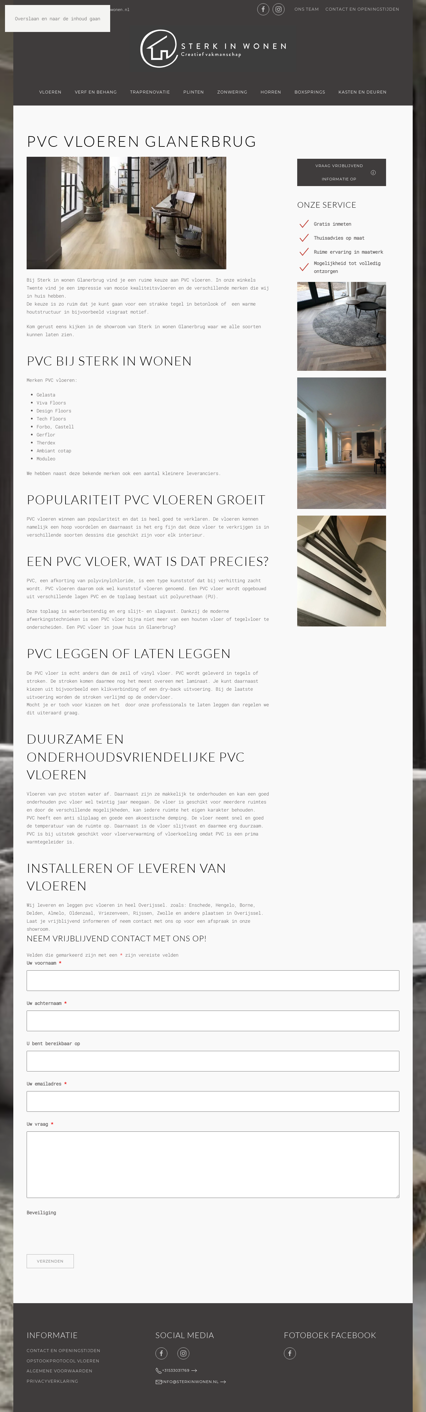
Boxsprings (310, 92)
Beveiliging (41, 1212)
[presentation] (77, 1233)
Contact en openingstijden (362, 9)
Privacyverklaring (52, 1381)
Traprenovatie (150, 92)
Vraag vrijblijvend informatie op (346, 172)
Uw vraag (40, 1124)
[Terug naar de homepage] (213, 48)
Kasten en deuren (362, 92)
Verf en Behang (96, 92)
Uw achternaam (47, 1003)
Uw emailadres (47, 1083)
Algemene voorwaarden (60, 1370)
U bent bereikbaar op (53, 1043)
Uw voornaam (44, 963)
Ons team (307, 9)
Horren (271, 92)
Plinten (193, 92)
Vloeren (50, 92)
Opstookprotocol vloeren (63, 1360)
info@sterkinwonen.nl (187, 1382)
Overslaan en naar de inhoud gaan (57, 18)
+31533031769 (172, 1370)
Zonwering (232, 92)
